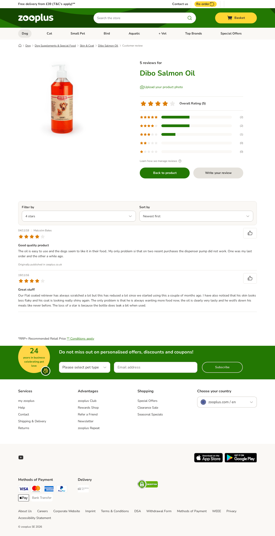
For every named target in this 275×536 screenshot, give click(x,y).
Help (21, 407)
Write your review (218, 173)
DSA (137, 511)
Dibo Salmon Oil (108, 45)
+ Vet (162, 33)
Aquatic (134, 33)
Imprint (90, 511)
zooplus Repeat (89, 428)
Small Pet (78, 33)
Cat (49, 33)
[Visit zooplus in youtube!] (21, 457)
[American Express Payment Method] (49, 489)
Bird (107, 33)
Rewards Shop (88, 407)
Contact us (180, 4)
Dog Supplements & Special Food (55, 45)
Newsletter (85, 421)
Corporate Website (66, 511)
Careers (42, 511)
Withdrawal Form (159, 511)
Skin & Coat (87, 45)
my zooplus (26, 401)
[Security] (148, 485)
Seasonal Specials (150, 414)
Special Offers (231, 33)
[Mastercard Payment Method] (36, 489)
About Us (25, 511)
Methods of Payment (192, 511)
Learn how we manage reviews (161, 161)
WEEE (216, 511)
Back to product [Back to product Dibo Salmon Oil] (165, 173)
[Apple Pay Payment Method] (23, 498)
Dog (25, 33)
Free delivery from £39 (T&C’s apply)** (46, 4)
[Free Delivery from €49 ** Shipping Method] (83, 489)
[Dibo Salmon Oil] (61, 98)
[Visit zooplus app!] (208, 461)
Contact (23, 414)
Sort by (144, 207)
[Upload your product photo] (161, 87)
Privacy (231, 511)
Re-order (205, 4)
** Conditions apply (80, 338)
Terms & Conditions (115, 511)
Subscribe (222, 367)
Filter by (28, 207)
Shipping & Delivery (32, 421)
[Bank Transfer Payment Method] (42, 497)
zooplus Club (87, 401)
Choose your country (214, 391)
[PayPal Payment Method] (61, 489)
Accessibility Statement (34, 518)
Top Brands (193, 33)
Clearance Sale (148, 407)
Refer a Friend (88, 414)
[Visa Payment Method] (23, 489)
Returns (23, 428)
